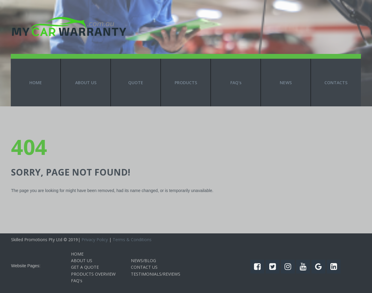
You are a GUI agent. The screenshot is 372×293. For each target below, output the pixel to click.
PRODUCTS (186, 82)
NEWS (286, 82)
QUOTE (135, 82)
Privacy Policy (94, 239)
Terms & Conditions (132, 239)
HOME (35, 82)
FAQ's (235, 82)
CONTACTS (335, 82)
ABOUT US (85, 82)
